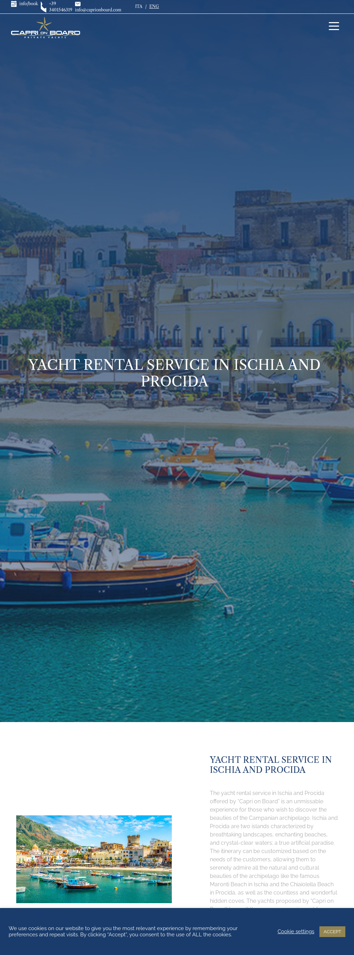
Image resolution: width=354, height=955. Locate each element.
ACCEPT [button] (332, 931)
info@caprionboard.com (98, 7)
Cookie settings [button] (296, 931)
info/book (21, 4)
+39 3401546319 (54, 7)
